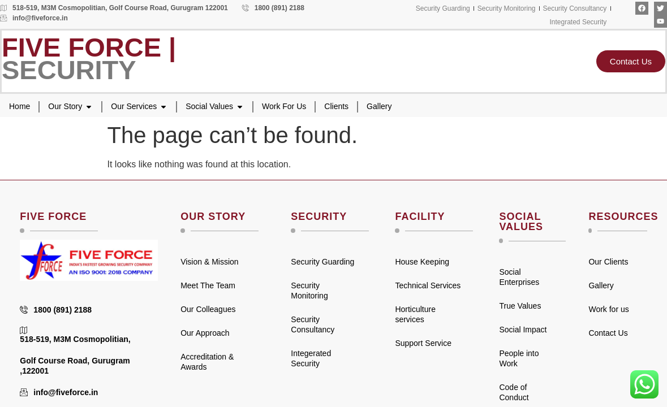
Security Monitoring (309, 290)
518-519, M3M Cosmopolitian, (75, 335)
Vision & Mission (209, 261)
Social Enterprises (519, 277)
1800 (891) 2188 (273, 8)
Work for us (608, 309)
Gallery (600, 285)
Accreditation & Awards (207, 361)
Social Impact (522, 329)
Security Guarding (322, 261)
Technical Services (428, 285)
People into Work (519, 358)
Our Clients (608, 261)
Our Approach (204, 332)
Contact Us (607, 332)
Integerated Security (311, 358)
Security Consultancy (312, 324)
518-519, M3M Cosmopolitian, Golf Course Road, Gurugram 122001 (114, 8)
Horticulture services (415, 314)
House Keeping (422, 261)
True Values (520, 305)
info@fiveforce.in (34, 18)
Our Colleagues (207, 309)
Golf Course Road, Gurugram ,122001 (75, 365)
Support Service (423, 343)
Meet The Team (207, 285)
